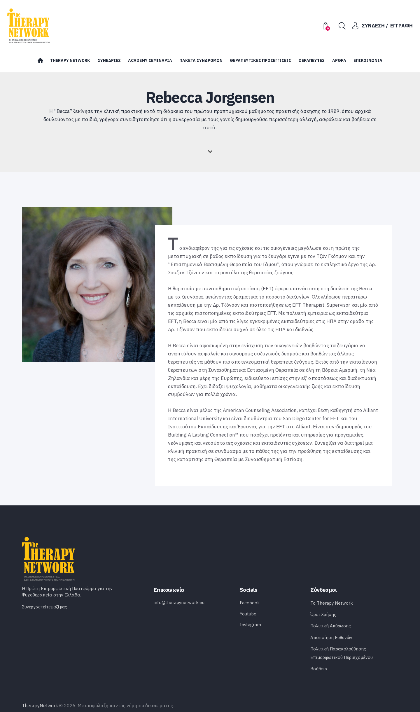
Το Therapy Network (331, 603)
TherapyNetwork (40, 705)
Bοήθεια (319, 668)
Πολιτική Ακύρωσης (330, 626)
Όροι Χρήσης (323, 614)
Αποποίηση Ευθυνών (331, 637)
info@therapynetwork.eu (179, 602)
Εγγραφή (401, 25)
